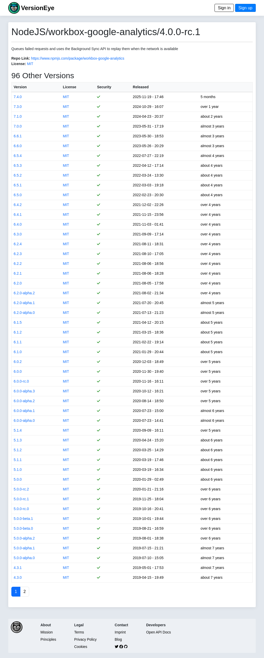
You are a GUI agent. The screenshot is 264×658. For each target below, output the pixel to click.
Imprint (120, 632)
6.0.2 (18, 362)
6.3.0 (18, 234)
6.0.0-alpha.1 (24, 411)
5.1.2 (18, 450)
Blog (118, 639)
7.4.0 (18, 97)
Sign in (224, 8)
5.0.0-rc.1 (21, 499)
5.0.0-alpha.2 (24, 538)
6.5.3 (18, 165)
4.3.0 (18, 577)
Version (20, 87)
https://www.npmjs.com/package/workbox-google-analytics (77, 58)
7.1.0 (18, 116)
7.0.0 (18, 126)
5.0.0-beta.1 (23, 519)
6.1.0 (18, 352)
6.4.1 (18, 214)
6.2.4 (18, 244)
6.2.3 (18, 254)
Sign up (245, 8)
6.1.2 (18, 332)
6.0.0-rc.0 (21, 381)
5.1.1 (18, 460)
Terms (79, 632)
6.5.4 (18, 156)
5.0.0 (18, 479)
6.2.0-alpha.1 (24, 303)
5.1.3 (18, 440)
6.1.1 (18, 342)
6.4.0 (18, 224)
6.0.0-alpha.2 (24, 401)
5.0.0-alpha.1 (24, 548)
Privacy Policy (85, 639)
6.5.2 (18, 175)
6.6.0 (18, 146)
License (69, 87)
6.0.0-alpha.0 (24, 420)
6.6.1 (18, 136)
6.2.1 (18, 273)
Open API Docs (158, 632)
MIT (30, 64)
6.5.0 (18, 195)
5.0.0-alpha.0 (24, 558)
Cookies (80, 647)
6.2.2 (18, 263)
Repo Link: (20, 58)
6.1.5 (18, 322)
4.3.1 (18, 568)
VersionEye (37, 7)
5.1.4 (18, 430)
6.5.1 (18, 185)
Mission (46, 632)
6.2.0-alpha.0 (24, 313)
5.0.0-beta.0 (23, 528)
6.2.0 (18, 283)
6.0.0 (18, 371)
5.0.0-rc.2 (21, 489)
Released (140, 87)
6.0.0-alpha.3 (24, 391)
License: (18, 64)
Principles (48, 639)
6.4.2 (18, 205)
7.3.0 (18, 107)
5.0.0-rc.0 (21, 509)
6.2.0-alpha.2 (24, 293)
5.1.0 (18, 469)
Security (104, 87)
